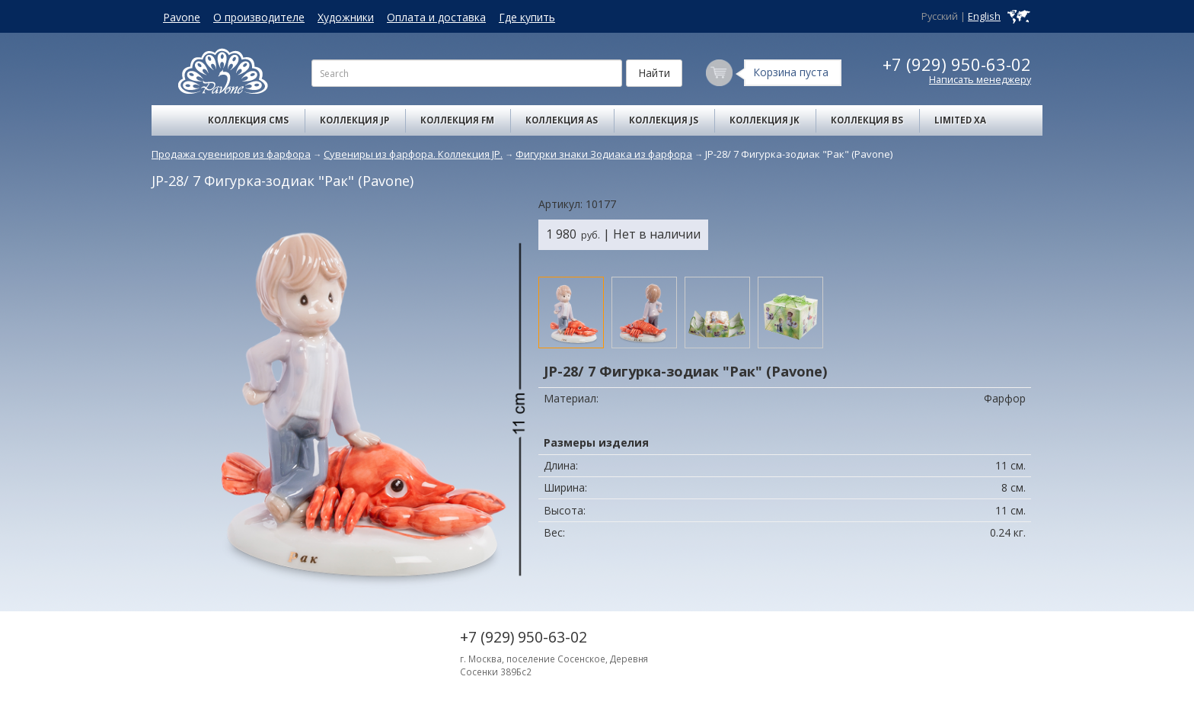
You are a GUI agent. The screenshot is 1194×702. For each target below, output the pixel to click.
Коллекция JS (663, 120)
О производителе (259, 17)
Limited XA (960, 120)
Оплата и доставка (436, 17)
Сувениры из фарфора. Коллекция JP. (413, 154)
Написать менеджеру (980, 79)
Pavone (181, 17)
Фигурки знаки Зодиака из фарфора (604, 154)
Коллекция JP (354, 120)
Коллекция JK (764, 120)
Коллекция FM (457, 120)
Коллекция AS (561, 120)
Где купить (527, 17)
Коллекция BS (867, 120)
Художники (346, 17)
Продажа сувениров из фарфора (231, 154)
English (984, 16)
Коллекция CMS (248, 120)
